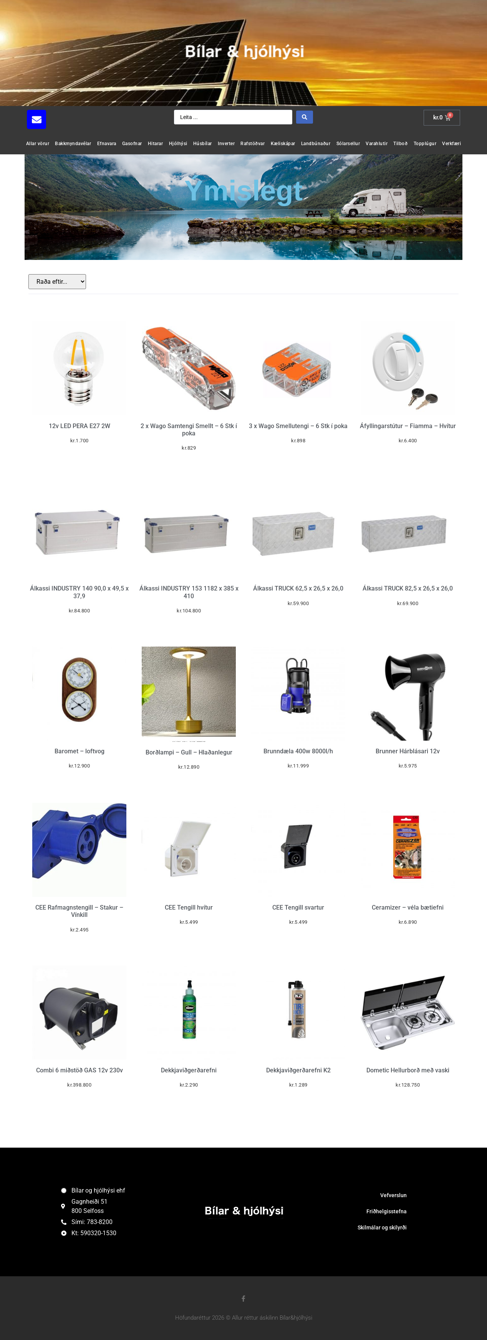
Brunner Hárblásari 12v (408, 751)
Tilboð (400, 143)
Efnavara (106, 143)
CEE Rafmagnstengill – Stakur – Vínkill (79, 911)
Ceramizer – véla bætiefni (408, 907)
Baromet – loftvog (79, 751)
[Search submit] (304, 117)
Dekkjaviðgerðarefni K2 (298, 1070)
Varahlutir (377, 143)
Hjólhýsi (178, 143)
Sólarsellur (348, 143)
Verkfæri (451, 143)
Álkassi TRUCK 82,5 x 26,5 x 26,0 (408, 588)
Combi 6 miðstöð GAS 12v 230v (79, 1070)
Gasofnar (132, 143)
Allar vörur (38, 143)
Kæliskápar (283, 143)
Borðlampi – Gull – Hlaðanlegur (189, 752)
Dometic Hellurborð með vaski (407, 1070)
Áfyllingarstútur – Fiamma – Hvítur (408, 426)
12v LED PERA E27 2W (79, 426)
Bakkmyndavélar (73, 143)
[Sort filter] (57, 281)
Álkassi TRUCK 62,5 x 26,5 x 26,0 (298, 588)
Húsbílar (202, 143)
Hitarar (155, 143)
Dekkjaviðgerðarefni (189, 1070)
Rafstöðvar (252, 143)
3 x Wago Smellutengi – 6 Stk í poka (298, 426)
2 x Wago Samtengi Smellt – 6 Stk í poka (189, 429)
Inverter (226, 143)
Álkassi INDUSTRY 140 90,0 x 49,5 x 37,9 (79, 592)
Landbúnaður (316, 143)
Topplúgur (425, 143)
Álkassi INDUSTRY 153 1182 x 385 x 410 (189, 592)
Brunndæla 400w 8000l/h (298, 751)
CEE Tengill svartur (298, 907)
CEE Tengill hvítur (189, 907)
